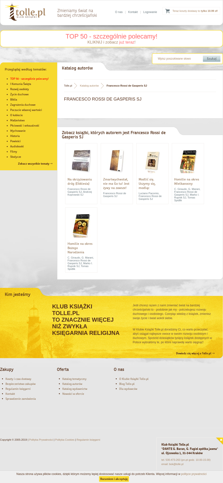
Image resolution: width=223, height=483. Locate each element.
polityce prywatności (193, 474)
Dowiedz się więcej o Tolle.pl (195, 353)
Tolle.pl (68, 85)
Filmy (13, 151)
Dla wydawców (128, 388)
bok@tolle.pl (176, 464)
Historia (15, 136)
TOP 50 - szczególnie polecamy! (112, 36)
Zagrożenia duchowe (23, 104)
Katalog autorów (89, 85)
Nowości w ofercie (73, 393)
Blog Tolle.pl (127, 383)
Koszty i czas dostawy (18, 379)
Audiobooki (17, 146)
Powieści (15, 141)
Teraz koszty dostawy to (195, 10)
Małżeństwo (17, 120)
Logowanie (150, 12)
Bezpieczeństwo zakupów (20, 383)
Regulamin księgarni (18, 388)
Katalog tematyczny (74, 379)
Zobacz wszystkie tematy (35, 164)
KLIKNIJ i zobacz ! (111, 42)
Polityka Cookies (64, 439)
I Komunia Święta (20, 84)
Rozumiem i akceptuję (114, 479)
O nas (119, 12)
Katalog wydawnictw (74, 388)
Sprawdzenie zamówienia (20, 398)
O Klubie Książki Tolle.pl (134, 379)
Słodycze (15, 156)
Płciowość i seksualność (24, 125)
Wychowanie (18, 130)
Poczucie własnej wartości (26, 110)
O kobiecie (16, 115)
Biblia (13, 99)
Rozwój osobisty (19, 89)
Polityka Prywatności (41, 439)
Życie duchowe (19, 94)
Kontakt (133, 12)
